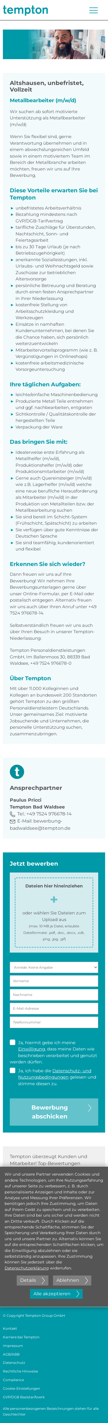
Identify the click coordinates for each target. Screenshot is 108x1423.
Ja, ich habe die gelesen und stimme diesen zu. (53, 1077)
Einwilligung (31, 1049)
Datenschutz (14, 1362)
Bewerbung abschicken (61, 1111)
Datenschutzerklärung (27, 1268)
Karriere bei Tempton (21, 1337)
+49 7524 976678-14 (49, 814)
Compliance (13, 1380)
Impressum (13, 1345)
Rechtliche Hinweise (20, 1371)
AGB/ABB (11, 1354)
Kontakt (10, 1328)
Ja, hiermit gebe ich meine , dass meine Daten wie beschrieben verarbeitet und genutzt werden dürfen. (53, 1052)
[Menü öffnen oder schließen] (93, 10)
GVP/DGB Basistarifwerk (24, 1397)
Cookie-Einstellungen (21, 1388)
